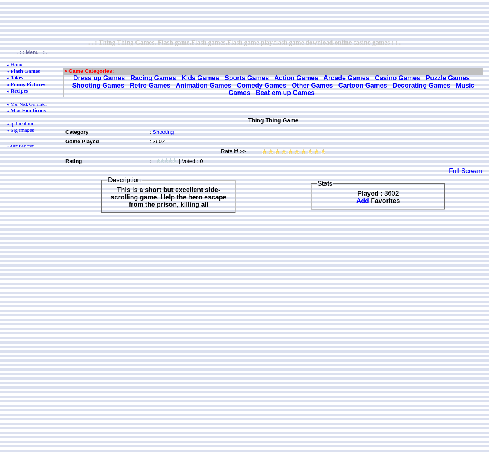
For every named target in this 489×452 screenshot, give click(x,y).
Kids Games (200, 78)
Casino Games (397, 78)
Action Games (296, 78)
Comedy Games (261, 85)
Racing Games (153, 78)
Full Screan (465, 170)
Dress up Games (99, 78)
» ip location (20, 123)
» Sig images (20, 130)
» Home (15, 64)
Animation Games (203, 85)
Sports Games (247, 78)
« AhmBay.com (20, 145)
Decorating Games (421, 85)
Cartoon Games (362, 85)
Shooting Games (98, 85)
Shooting (163, 132)
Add (362, 200)
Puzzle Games (448, 78)
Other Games (312, 85)
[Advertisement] (245, 19)
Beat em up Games (285, 92)
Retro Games (150, 85)
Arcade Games (347, 78)
